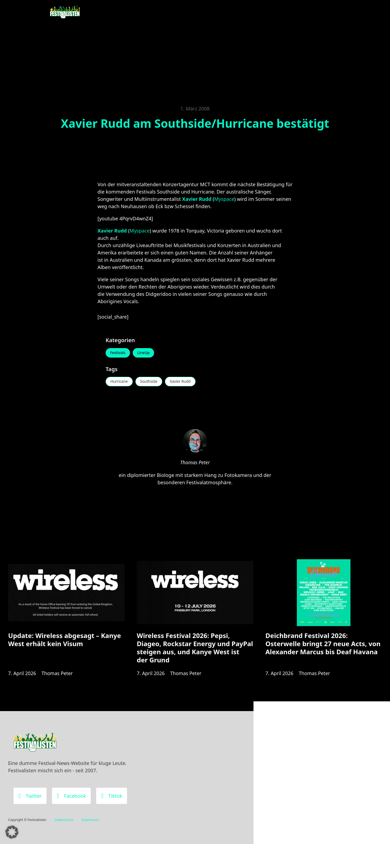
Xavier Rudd (183, 382)
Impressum (90, 819)
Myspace (224, 199)
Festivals (118, 352)
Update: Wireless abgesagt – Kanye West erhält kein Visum (64, 641)
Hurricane (119, 382)
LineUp (144, 352)
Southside (150, 382)
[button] (12, 832)
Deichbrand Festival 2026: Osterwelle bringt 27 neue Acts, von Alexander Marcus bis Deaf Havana (323, 645)
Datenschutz (63, 819)
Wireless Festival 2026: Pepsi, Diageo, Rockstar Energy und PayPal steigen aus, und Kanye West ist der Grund (195, 649)
